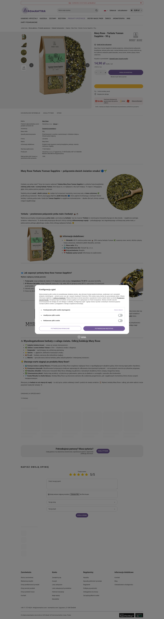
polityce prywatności (59, 298)
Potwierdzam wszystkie (104, 328)
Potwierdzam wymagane (60, 328)
